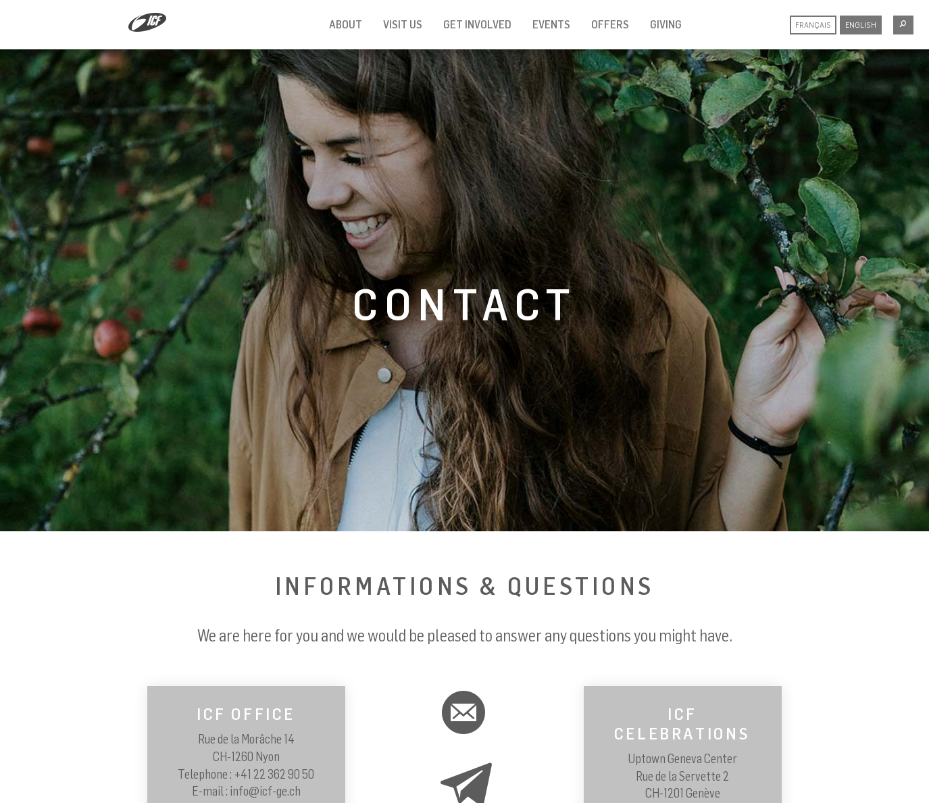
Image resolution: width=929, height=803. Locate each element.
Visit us (402, 24)
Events (551, 24)
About (345, 24)
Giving (666, 24)
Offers (610, 24)
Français (813, 25)
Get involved (477, 24)
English (860, 25)
